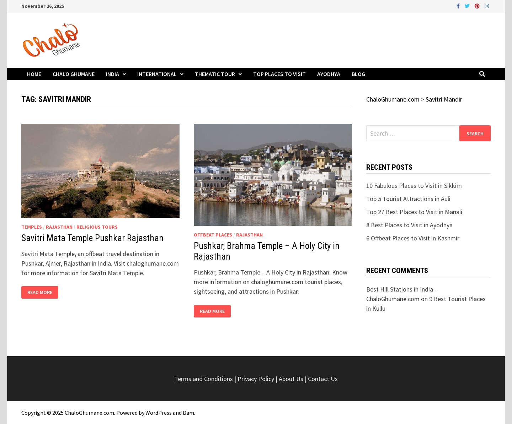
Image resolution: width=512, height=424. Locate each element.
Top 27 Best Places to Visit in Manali (414, 212)
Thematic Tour (215, 73)
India (112, 73)
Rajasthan (59, 227)
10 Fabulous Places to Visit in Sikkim (414, 185)
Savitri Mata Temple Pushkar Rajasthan (92, 238)
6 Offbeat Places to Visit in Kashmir (412, 238)
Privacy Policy (257, 379)
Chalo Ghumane (74, 73)
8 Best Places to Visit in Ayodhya (409, 225)
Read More (40, 292)
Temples (31, 227)
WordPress (158, 412)
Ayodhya (328, 73)
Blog (358, 73)
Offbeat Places (213, 235)
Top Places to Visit (279, 73)
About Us (291, 379)
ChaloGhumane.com (89, 412)
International (157, 73)
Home (34, 73)
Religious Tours (97, 227)
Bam (188, 412)
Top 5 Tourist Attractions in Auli (408, 199)
